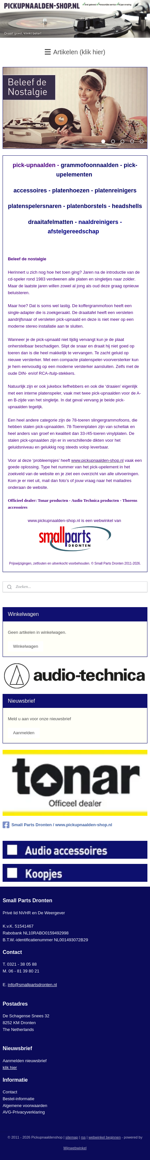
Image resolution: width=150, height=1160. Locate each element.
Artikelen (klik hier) (75, 52)
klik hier (10, 1067)
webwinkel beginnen (105, 1137)
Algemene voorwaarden (25, 1105)
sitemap (72, 1137)
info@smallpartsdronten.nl (32, 984)
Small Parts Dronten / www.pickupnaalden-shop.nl (57, 825)
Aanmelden (23, 732)
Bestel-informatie (18, 1098)
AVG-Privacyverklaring (24, 1112)
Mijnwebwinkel (75, 1148)
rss (83, 1137)
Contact (10, 1091)
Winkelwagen (25, 646)
